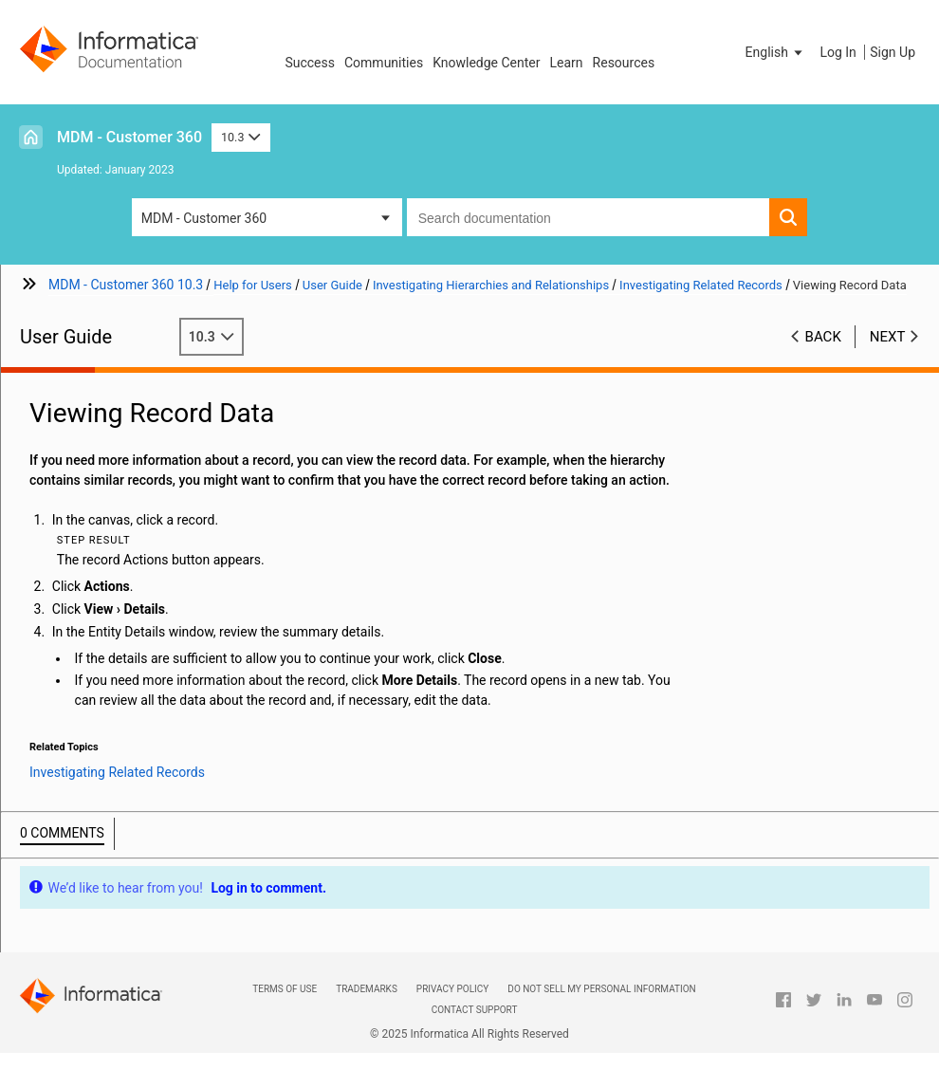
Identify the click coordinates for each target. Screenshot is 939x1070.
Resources (624, 62)
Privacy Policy (452, 989)
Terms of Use (284, 989)
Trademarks (366, 989)
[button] (776, 52)
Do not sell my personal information (601, 989)
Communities (383, 62)
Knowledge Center (486, 62)
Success (310, 62)
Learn (566, 62)
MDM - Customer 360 (129, 137)
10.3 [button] (241, 137)
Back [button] (823, 336)
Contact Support (475, 1010)
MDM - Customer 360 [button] (204, 218)
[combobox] (588, 217)
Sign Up (892, 52)
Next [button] (888, 336)
